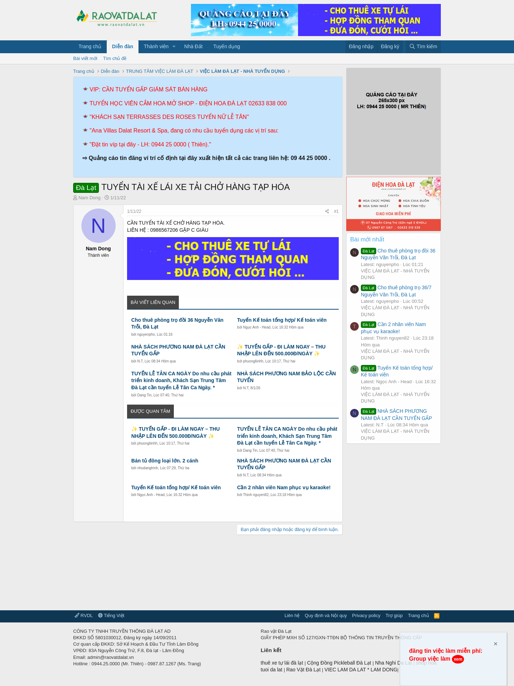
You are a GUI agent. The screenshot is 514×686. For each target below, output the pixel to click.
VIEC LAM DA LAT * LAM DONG (360, 669)
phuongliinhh (253, 361)
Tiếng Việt (111, 615)
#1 (336, 211)
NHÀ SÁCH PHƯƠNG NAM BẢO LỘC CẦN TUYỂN (286, 377)
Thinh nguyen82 (256, 495)
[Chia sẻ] (327, 211)
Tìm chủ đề (115, 58)
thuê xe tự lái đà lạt (282, 663)
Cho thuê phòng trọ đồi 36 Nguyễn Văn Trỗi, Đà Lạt (177, 323)
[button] (174, 46)
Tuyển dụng (226, 46)
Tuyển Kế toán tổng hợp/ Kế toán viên (282, 320)
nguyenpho (146, 334)
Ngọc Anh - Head (257, 327)
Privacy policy (366, 615)
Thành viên (156, 46)
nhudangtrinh (147, 468)
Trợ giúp (394, 615)
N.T (139, 361)
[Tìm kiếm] (423, 46)
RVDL (84, 615)
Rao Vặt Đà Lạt (304, 669)
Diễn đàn (122, 46)
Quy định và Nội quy (326, 615)
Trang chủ (90, 46)
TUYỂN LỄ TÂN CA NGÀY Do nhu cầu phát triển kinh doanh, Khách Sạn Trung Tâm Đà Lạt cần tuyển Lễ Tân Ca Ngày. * (181, 380)
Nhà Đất (193, 46)
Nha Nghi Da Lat (394, 663)
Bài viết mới (85, 58)
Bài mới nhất (367, 239)
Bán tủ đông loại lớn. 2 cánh (164, 461)
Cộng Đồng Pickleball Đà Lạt (340, 663)
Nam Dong (90, 197)
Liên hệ (291, 615)
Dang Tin (144, 395)
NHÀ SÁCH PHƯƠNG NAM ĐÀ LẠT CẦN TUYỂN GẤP (178, 350)
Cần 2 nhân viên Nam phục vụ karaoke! (284, 487)
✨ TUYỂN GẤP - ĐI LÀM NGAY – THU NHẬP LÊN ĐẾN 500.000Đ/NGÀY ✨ (281, 350)
